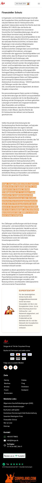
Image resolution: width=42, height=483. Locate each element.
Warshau (7, 383)
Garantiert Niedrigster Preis (13, 416)
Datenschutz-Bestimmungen (14, 406)
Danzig (6, 380)
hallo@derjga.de (12, 440)
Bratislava (25, 387)
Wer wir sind (8, 423)
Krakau (24, 380)
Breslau (6, 387)
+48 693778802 (12, 437)
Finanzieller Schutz (10, 420)
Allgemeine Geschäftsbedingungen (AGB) (18, 403)
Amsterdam (8, 393)
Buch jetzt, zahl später (11, 410)
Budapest (25, 390)
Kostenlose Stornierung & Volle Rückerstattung (20, 413)
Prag (23, 383)
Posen (6, 390)
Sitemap (7, 426)
